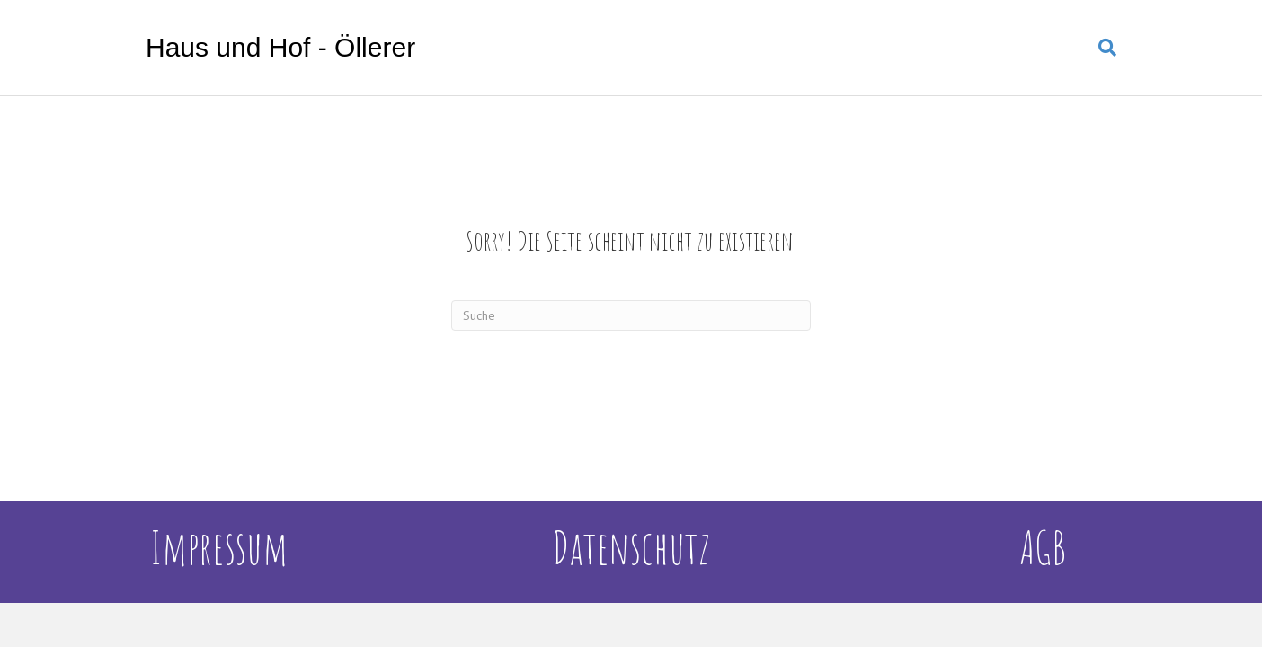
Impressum (219, 546)
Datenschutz (631, 546)
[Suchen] (1100, 47)
